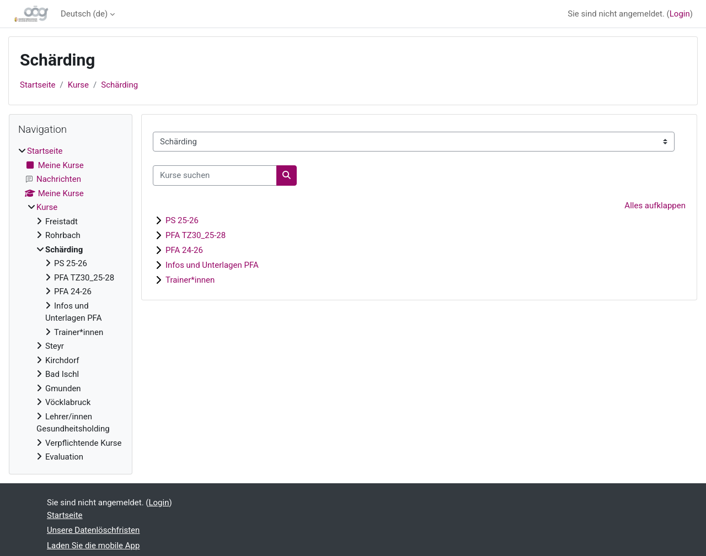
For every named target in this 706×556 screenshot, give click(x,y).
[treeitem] (70, 304)
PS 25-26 (182, 220)
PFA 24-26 (184, 250)
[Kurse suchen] (215, 175)
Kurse (78, 85)
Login (680, 14)
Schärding (119, 85)
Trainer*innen (190, 280)
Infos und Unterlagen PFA (212, 265)
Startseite (38, 85)
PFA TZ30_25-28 (195, 235)
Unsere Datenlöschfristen (93, 530)
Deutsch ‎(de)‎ (84, 14)
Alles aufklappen (655, 205)
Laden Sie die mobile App (93, 545)
